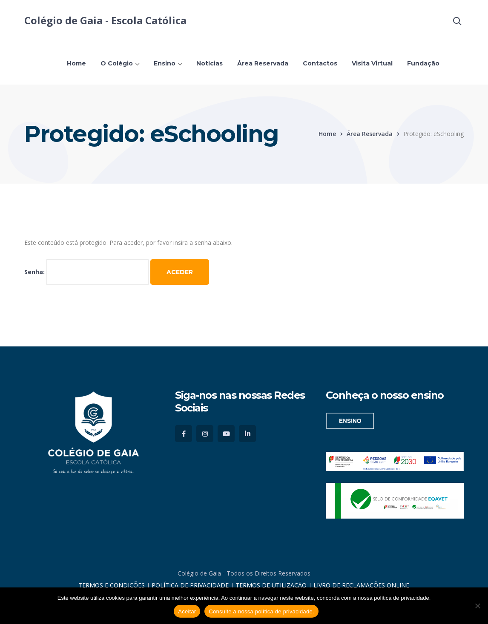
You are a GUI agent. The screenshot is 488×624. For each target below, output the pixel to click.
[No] (477, 605)
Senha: (86, 272)
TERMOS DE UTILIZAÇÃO (271, 585)
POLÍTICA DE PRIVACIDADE (191, 585)
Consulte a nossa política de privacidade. (261, 611)
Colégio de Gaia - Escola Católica (105, 20)
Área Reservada (370, 134)
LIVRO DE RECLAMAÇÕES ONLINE (361, 585)
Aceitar (187, 611)
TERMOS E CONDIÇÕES (111, 585)
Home (327, 134)
